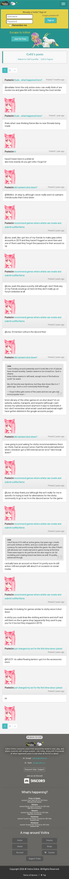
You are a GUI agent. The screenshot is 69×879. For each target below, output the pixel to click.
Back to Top (34, 737)
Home (19, 840)
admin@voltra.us (39, 758)
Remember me (18, 25)
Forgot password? (50, 15)
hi (15, 151)
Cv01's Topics (47, 59)
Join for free (20, 39)
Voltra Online (8, 3)
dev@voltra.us (39, 763)
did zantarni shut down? (25, 187)
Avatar (20, 846)
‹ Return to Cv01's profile (27, 59)
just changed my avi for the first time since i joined (38, 648)
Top (43, 875)
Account (19, 853)
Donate (49, 853)
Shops (49, 846)
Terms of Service (30, 875)
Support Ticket (35, 859)
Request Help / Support (34, 769)
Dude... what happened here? (28, 80)
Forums (49, 840)
